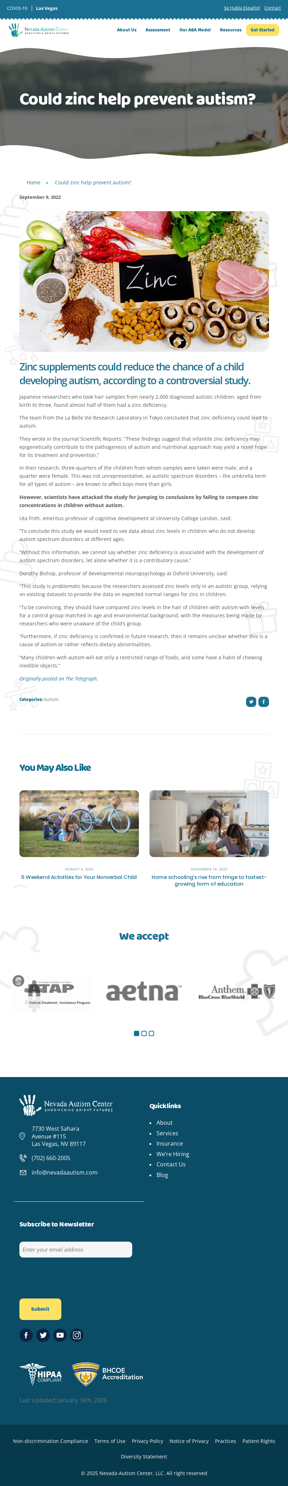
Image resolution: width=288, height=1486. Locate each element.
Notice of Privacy (189, 1441)
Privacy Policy (147, 1441)
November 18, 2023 (209, 869)
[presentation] (73, 1280)
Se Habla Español (242, 8)
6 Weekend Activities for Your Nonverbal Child (79, 877)
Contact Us (171, 1164)
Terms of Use (109, 1441)
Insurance (170, 1143)
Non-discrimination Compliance (50, 1441)
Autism (51, 699)
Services (167, 1133)
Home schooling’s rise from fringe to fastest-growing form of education (209, 880)
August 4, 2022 (79, 869)
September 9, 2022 (40, 197)
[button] (136, 1033)
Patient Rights (259, 1441)
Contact (272, 8)
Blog (162, 1175)
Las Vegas (46, 8)
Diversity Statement (144, 1456)
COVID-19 (17, 8)
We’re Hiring (173, 1154)
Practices (225, 1441)
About (165, 1123)
